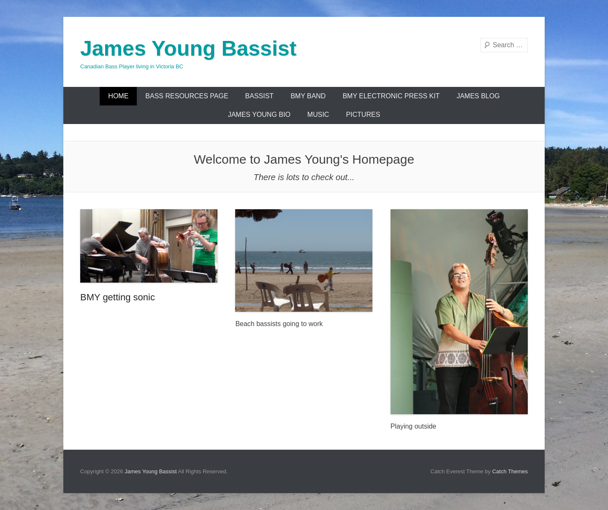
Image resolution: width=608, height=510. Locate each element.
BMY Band (308, 96)
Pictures (363, 114)
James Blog (477, 96)
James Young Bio (259, 114)
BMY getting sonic (117, 297)
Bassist (259, 96)
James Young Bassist (188, 48)
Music (318, 114)
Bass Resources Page (186, 96)
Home (118, 96)
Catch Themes (510, 471)
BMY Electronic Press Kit (391, 96)
